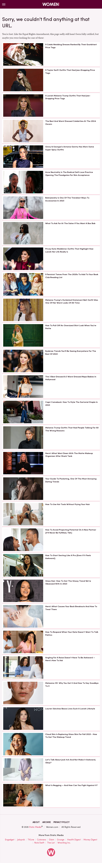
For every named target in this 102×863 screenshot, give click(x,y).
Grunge (60, 840)
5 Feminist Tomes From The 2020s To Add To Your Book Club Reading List (71, 276)
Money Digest (90, 840)
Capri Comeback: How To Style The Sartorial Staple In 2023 (71, 403)
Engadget (9, 840)
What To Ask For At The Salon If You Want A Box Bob (70, 223)
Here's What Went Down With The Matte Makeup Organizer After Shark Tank (69, 454)
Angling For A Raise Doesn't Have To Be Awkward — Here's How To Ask (70, 659)
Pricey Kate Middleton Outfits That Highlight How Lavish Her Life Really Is (69, 250)
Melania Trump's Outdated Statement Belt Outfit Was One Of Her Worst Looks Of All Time (71, 301)
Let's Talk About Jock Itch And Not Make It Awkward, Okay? (70, 761)
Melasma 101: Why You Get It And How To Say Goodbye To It (72, 684)
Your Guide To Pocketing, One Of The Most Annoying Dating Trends (71, 480)
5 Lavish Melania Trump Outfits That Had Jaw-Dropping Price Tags (67, 97)
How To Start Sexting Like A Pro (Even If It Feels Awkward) (68, 557)
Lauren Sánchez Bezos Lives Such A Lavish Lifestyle (70, 708)
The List (51, 843)
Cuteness (41, 840)
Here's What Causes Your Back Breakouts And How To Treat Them (71, 608)
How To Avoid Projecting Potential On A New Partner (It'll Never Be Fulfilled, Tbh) (70, 531)
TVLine (31, 840)
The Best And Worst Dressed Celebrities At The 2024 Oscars (70, 122)
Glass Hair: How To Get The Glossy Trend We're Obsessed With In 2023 (68, 582)
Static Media (35, 827)
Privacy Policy (61, 822)
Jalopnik (21, 840)
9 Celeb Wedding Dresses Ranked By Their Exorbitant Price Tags (71, 46)
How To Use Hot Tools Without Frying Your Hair (67, 504)
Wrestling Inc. (64, 843)
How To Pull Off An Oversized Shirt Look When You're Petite (70, 327)
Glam (51, 840)
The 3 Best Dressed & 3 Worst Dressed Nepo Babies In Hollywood (70, 378)
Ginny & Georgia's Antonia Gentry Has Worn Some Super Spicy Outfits (69, 148)
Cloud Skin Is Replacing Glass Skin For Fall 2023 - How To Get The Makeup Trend (71, 735)
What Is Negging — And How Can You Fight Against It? (71, 785)
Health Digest (74, 840)
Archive (46, 822)
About (36, 822)
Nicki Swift (39, 843)
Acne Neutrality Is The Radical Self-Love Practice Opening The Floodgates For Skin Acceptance (69, 173)
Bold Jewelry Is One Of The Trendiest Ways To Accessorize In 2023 (67, 199)
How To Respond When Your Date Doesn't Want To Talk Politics (71, 633)
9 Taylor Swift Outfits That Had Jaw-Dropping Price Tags (70, 71)
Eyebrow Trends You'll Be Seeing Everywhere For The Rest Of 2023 (70, 352)
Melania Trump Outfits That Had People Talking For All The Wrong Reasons (72, 429)
